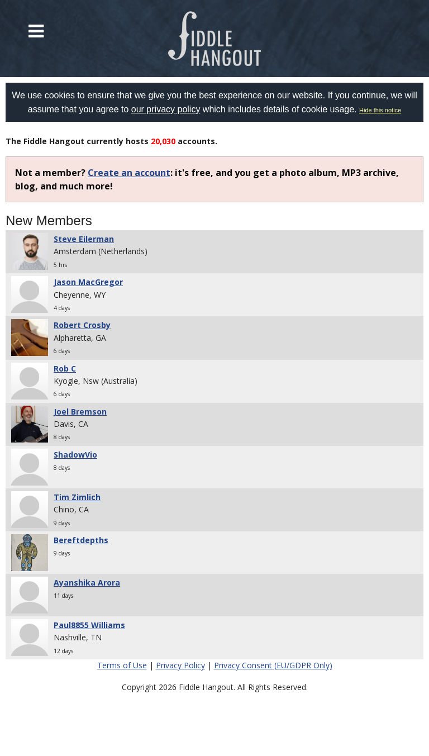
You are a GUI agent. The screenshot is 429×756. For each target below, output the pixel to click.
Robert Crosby (82, 325)
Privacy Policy (180, 665)
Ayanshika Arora (87, 582)
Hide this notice (380, 110)
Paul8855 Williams (89, 625)
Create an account (129, 173)
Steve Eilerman (84, 239)
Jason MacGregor (88, 282)
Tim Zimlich (77, 497)
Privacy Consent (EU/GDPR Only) (273, 665)
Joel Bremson (80, 411)
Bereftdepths (81, 540)
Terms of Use (122, 665)
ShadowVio (75, 454)
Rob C (65, 368)
